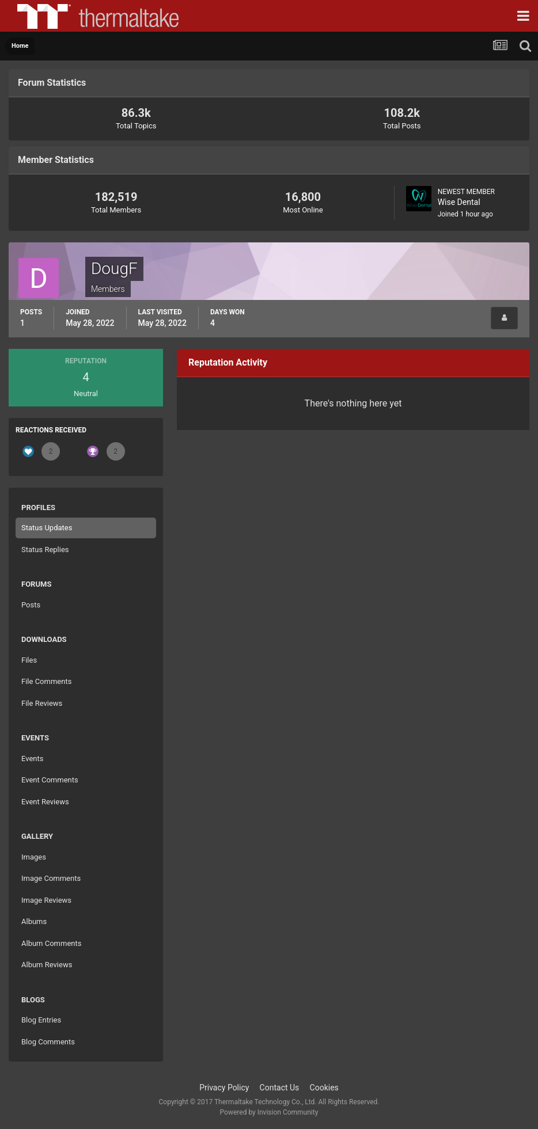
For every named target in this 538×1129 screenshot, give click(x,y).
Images (33, 857)
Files (29, 660)
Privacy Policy (224, 1087)
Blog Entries (41, 1020)
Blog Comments (48, 1041)
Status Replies (45, 549)
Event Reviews (45, 801)
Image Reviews (46, 900)
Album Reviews (46, 964)
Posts (30, 604)
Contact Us (280, 1087)
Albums (34, 921)
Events (32, 758)
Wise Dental (459, 202)
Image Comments (51, 878)
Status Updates (46, 527)
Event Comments (49, 780)
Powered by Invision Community (269, 1112)
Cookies (324, 1087)
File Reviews (41, 703)
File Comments (46, 681)
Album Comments (51, 943)
